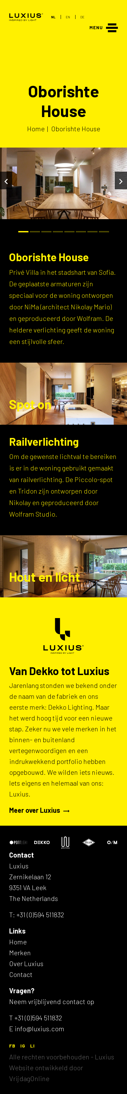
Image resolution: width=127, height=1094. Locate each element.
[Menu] (103, 27)
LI (32, 1046)
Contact (21, 974)
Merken (20, 952)
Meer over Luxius (39, 810)
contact (73, 1001)
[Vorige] (6, 180)
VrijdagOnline (29, 1078)
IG (22, 1046)
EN (68, 17)
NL (53, 17)
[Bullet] (23, 231)
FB (12, 1046)
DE (82, 17)
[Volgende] (121, 180)
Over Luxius (26, 963)
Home (18, 942)
